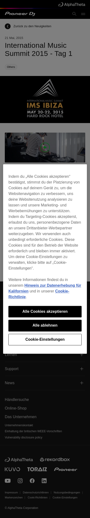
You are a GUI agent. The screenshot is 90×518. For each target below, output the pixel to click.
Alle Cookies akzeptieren (45, 311)
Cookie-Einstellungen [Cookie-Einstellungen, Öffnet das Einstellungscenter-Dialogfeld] (45, 339)
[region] (45, 259)
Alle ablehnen (44, 326)
